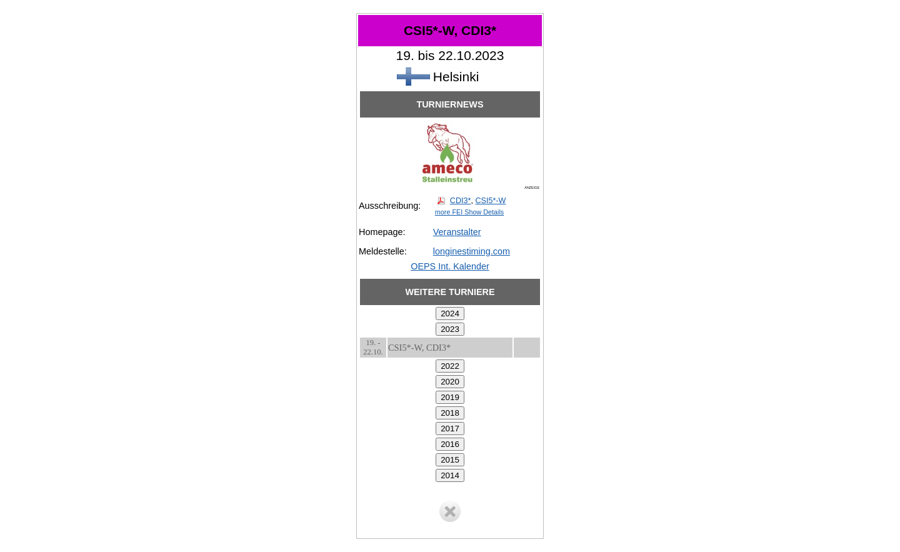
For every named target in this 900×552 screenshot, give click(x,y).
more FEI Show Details (469, 212)
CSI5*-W (490, 200)
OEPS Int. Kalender (450, 266)
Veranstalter (457, 232)
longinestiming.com (471, 251)
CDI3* (460, 200)
